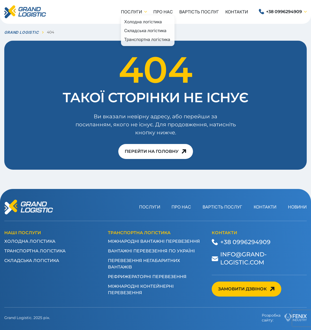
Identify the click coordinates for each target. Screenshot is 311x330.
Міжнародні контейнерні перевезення (141, 289)
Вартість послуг (199, 11)
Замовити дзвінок (242, 288)
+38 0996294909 (284, 11)
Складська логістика (31, 260)
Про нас (163, 11)
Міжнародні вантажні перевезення (154, 241)
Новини (297, 207)
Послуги (131, 11)
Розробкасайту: (284, 317)
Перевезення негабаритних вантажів (144, 264)
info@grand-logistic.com (243, 258)
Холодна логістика (29, 241)
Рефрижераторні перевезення (147, 276)
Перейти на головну (152, 151)
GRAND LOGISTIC (21, 32)
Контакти (236, 11)
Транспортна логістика (35, 250)
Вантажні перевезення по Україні (151, 250)
